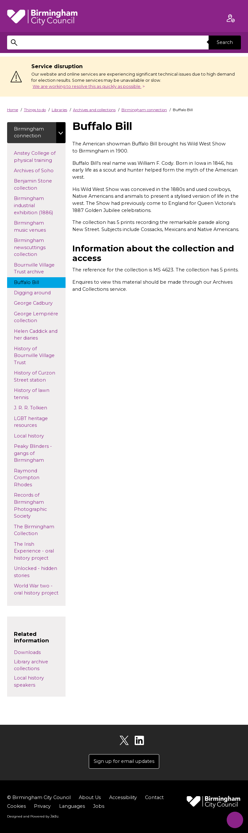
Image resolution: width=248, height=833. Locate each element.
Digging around (38, 292)
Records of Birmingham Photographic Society (30, 505)
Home (12, 110)
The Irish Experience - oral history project (37, 551)
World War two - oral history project (40, 589)
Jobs (98, 806)
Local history (39, 435)
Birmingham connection (144, 110)
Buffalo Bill (32, 282)
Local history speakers (29, 681)
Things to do (35, 110)
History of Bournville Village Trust (34, 355)
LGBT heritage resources (31, 422)
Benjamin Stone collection (33, 184)
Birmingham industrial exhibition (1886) (39, 206)
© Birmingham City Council (39, 798)
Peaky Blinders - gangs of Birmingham (35, 453)
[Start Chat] (234, 819)
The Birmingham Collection (34, 530)
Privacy (42, 806)
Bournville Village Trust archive (35, 268)
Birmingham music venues (36, 226)
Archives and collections (94, 110)
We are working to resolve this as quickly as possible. (87, 86)
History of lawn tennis (31, 394)
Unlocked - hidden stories (35, 572)
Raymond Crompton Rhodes (29, 478)
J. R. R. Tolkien (40, 408)
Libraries (59, 110)
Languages (72, 806)
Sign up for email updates (124, 761)
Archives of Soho (40, 170)
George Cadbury (39, 303)
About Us (90, 798)
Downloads (27, 652)
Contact (154, 798)
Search (225, 42)
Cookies (16, 806)
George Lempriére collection (36, 317)
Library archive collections (31, 665)
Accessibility (123, 798)
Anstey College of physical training (39, 156)
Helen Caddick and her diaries (35, 334)
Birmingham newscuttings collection (31, 247)
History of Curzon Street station (36, 376)
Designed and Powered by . (33, 816)
